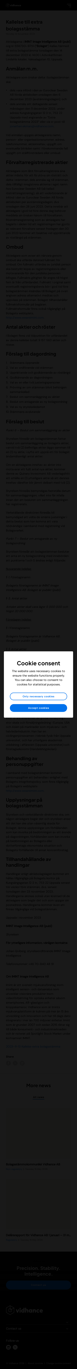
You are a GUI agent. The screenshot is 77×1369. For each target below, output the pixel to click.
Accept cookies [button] (38, 708)
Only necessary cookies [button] (38, 696)
